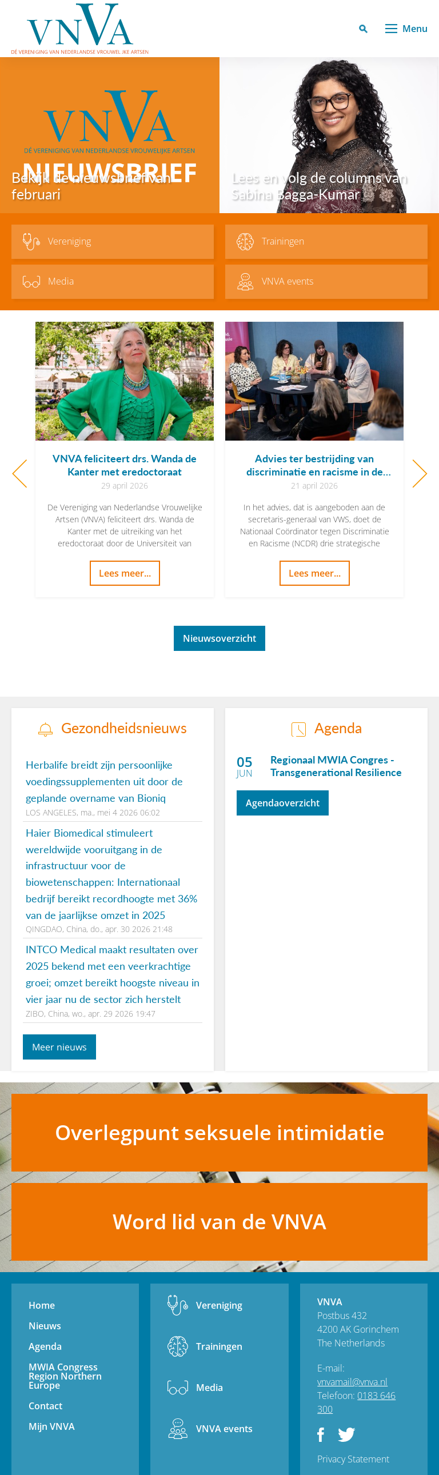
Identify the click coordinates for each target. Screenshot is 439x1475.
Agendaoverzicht (283, 803)
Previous (19, 473)
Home (42, 1305)
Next (420, 473)
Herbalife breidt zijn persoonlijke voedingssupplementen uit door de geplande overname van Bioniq (104, 781)
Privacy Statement (353, 1459)
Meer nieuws (59, 1047)
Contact (45, 1405)
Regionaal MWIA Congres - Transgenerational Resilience (336, 766)
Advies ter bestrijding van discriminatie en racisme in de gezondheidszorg (314, 471)
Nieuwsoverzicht (219, 638)
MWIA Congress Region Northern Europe (65, 1376)
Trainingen (219, 1346)
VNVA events (224, 1428)
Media (209, 1387)
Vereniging (219, 1305)
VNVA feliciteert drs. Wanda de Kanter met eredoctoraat (125, 465)
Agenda (45, 1346)
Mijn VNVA (52, 1426)
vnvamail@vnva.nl (352, 1382)
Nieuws (45, 1325)
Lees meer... (125, 573)
